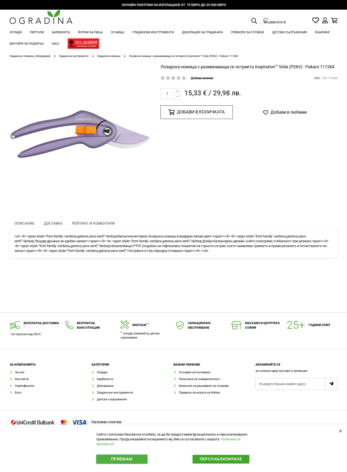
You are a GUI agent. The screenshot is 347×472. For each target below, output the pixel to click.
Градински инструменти (73, 56)
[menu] (173, 39)
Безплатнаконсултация (88, 325)
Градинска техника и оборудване (30, 56)
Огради (102, 372)
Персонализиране (221, 459)
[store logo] (41, 20)
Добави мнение (202, 78)
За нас (20, 372)
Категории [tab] (100, 364)
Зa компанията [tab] (23, 364)
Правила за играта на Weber (199, 392)
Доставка (53, 223)
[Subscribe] (331, 384)
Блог (18, 392)
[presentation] (24, 223)
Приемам (122, 459)
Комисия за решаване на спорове (204, 386)
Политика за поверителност (199, 379)
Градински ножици (108, 56)
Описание (24, 223)
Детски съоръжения (112, 399)
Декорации (105, 386)
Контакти (22, 379)
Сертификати (24, 386)
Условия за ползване (194, 372)
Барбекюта (105, 379)
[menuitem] (16, 32)
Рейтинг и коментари (93, 223)
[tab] (296, 369)
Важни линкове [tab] (187, 364)
